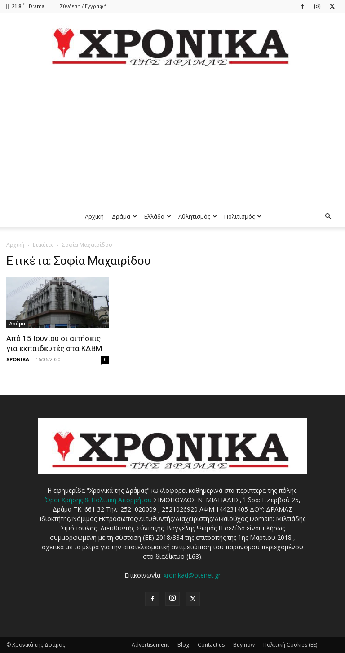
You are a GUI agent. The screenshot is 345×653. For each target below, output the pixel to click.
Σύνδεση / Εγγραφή (83, 6)
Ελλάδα (157, 216)
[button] (328, 216)
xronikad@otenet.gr (192, 575)
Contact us (211, 645)
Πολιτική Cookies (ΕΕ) (290, 645)
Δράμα (124, 216)
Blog (183, 645)
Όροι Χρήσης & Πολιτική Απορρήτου (98, 499)
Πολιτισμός (242, 216)
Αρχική (94, 216)
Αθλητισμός (197, 216)
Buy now (244, 645)
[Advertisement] (172, 138)
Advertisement (150, 645)
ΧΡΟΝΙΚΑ (17, 359)
